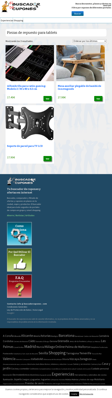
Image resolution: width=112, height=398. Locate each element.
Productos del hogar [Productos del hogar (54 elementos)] (52, 383)
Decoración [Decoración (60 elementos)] (7, 375)
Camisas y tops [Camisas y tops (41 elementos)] (96, 364)
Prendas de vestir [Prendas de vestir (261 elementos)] (34, 383)
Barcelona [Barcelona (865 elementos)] (67, 335)
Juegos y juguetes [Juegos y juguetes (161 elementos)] (31, 379)
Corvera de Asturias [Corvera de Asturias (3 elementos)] (20, 341)
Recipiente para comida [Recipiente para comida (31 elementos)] (97, 384)
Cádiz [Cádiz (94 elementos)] (31, 341)
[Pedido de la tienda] (89, 41)
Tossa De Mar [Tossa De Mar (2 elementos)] (97, 354)
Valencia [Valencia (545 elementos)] (9, 358)
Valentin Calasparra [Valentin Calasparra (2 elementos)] (23, 359)
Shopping (18, 20)
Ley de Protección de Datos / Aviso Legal (25, 310)
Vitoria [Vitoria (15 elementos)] (65, 359)
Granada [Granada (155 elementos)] (63, 341)
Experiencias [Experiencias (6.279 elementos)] (63, 374)
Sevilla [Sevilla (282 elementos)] (43, 353)
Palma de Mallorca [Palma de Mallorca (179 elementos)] (77, 347)
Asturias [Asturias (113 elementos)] (45, 336)
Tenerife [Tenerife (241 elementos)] (85, 353)
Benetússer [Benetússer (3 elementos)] (79, 336)
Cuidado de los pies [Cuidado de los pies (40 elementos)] (83, 369)
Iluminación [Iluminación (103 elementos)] (8, 379)
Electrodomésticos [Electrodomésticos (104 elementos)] (21, 374)
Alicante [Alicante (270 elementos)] (27, 335)
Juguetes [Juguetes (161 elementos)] (45, 379)
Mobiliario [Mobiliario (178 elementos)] (99, 379)
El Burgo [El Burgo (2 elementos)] (46, 341)
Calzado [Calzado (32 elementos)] (69, 364)
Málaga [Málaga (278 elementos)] (49, 347)
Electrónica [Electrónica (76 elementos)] (35, 375)
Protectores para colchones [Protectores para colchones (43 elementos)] (71, 383)
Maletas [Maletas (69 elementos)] (68, 379)
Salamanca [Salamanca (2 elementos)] (18, 354)
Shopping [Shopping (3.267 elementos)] (57, 352)
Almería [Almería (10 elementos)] (36, 336)
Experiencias (7, 20)
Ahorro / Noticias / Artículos (20, 215)
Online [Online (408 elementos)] (60, 346)
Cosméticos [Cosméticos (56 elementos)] (56, 369)
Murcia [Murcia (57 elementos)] (40, 347)
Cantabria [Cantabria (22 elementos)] (104, 336)
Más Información (86, 394)
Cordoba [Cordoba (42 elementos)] (8, 341)
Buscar (77, 13)
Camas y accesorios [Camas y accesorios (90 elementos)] (81, 364)
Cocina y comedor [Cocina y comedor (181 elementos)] (20, 368)
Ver (47, 98)
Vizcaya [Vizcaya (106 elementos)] (74, 359)
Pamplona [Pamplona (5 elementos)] (94, 347)
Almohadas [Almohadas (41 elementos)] (31, 364)
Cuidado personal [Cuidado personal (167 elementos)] (100, 368)
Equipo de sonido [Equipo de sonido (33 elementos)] (45, 375)
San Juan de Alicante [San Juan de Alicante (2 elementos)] (30, 354)
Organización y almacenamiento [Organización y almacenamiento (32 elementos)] (13, 384)
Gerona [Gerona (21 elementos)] (53, 341)
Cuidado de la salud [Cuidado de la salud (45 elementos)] (68, 369)
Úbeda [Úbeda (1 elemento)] (94, 359)
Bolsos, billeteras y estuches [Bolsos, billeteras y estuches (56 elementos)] (55, 364)
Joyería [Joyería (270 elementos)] (18, 379)
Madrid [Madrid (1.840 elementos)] (30, 346)
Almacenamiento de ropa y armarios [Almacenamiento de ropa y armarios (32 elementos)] (15, 364)
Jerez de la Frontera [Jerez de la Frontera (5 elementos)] (77, 341)
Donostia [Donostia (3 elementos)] (39, 341)
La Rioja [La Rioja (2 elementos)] (89, 341)
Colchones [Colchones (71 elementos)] (34, 369)
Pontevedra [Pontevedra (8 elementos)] (8, 353)
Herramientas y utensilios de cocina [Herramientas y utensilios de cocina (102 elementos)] (90, 374)
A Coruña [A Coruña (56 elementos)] (8, 336)
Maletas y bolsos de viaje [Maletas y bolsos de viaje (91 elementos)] (83, 379)
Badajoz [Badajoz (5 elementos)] (54, 336)
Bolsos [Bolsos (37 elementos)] (42, 364)
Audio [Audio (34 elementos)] (38, 364)
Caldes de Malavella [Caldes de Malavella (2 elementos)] (91, 336)
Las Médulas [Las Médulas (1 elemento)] (96, 341)
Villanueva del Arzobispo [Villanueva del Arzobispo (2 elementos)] (52, 359)
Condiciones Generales (17, 306)
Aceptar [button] (74, 394)
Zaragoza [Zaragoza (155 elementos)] (85, 359)
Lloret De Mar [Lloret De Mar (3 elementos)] (19, 347)
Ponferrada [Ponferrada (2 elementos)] (103, 347)
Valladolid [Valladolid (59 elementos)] (37, 359)
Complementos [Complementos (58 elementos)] (45, 369)
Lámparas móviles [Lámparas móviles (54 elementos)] (57, 379)
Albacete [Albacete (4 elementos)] (17, 336)
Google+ (10, 313)
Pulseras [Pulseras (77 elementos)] (86, 383)
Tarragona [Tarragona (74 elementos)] (72, 353)
